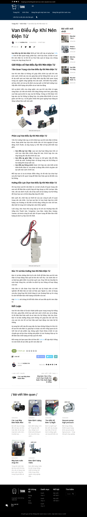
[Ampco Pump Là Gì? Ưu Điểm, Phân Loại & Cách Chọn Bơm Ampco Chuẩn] (65, 49)
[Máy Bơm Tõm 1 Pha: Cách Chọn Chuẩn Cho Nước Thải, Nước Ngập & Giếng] (65, 39)
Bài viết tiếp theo (49, 373)
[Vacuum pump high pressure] (68, 408)
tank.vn (41, 339)
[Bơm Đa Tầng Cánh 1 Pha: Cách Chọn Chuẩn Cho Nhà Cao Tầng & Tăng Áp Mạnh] (65, 59)
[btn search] (73, 494)
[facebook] (12, 2)
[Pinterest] (52, 365)
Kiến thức (25, 12)
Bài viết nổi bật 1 (56, 494)
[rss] (18, 2)
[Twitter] (50, 365)
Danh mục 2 (43, 500)
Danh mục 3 (43, 505)
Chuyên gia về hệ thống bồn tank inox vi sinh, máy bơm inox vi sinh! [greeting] (38, 2)
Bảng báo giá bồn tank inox (61, 12)
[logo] (18, 9)
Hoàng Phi (23, 42)
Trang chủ (16, 12)
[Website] (48, 365)
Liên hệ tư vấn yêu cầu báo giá (23, 17)
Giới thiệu (30, 502)
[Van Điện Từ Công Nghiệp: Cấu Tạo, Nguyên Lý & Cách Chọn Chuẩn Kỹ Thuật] (65, 70)
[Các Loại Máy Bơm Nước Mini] (18, 408)
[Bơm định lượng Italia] (35, 448)
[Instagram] (54, 365)
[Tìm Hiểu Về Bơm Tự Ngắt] (52, 408)
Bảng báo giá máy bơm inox (40, 12)
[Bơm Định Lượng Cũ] (35, 408)
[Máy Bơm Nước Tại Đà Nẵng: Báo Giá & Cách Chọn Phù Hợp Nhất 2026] (65, 80)
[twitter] (14, 2)
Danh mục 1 (43, 494)
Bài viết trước (18, 373)
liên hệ (17, 299)
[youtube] (16, 2)
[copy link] (34, 47)
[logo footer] (19, 491)
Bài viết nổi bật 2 (56, 500)
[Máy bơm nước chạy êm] (18, 448)
